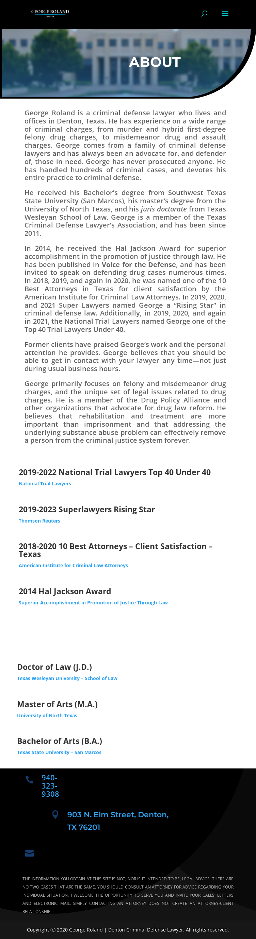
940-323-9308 (50, 785)
